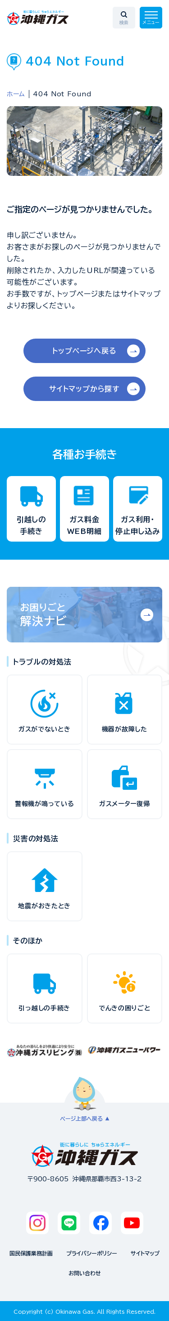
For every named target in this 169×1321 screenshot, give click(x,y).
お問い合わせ (85, 1273)
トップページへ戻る (84, 350)
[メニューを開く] (151, 17)
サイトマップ (145, 1253)
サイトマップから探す (84, 388)
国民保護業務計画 (31, 1253)
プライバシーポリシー (91, 1253)
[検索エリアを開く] (124, 17)
